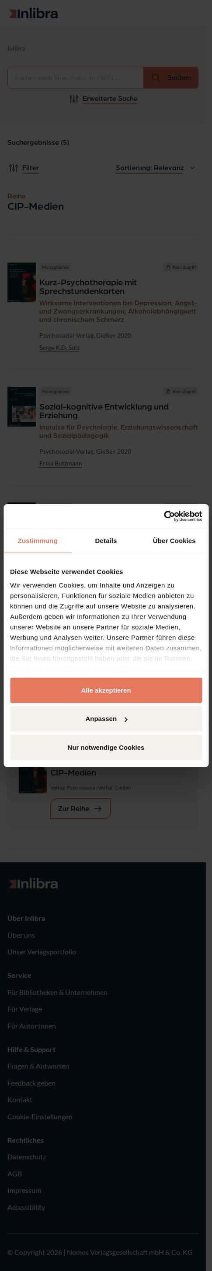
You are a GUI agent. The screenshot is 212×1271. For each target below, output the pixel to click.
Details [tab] (106, 540)
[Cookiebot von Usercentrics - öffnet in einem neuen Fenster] (163, 516)
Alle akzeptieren (106, 690)
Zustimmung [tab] (38, 540)
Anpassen (106, 718)
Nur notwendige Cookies (106, 747)
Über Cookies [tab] (174, 540)
